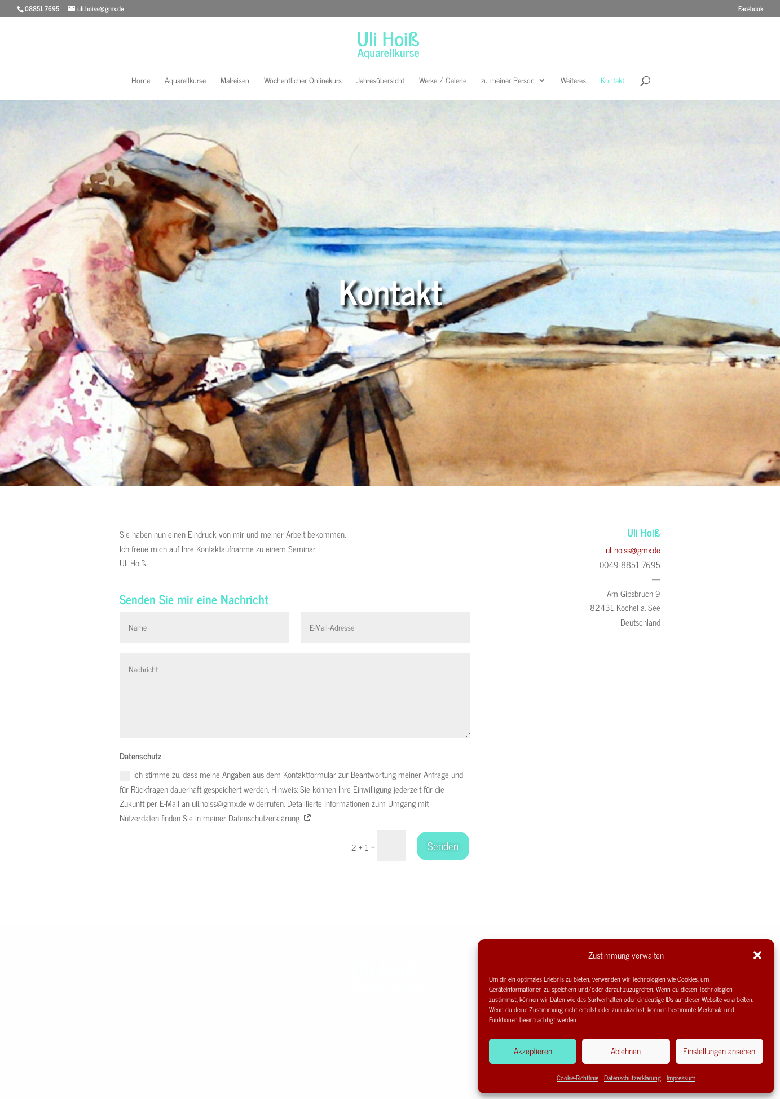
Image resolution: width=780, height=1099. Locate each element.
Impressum (681, 1077)
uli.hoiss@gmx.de (633, 550)
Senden (443, 845)
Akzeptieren (533, 1051)
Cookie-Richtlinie (577, 1077)
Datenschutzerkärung (410, 1087)
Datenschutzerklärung (632, 1077)
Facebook (750, 9)
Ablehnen (626, 1051)
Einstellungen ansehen (719, 1051)
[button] (757, 955)
